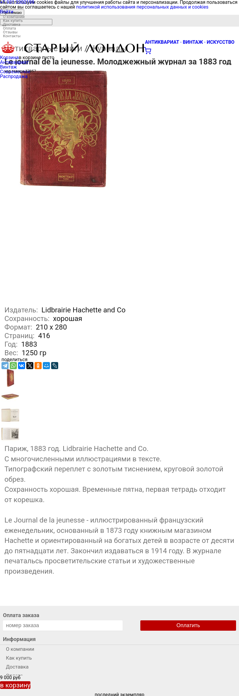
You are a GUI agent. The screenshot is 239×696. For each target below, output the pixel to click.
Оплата (9, 28)
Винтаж (8, 67)
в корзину (15, 685)
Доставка (11, 24)
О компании (14, 16)
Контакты (12, 36)
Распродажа (13, 76)
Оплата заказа (21, 615)
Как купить (13, 20)
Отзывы (10, 32)
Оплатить (188, 625)
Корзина (9, 57)
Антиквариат (14, 62)
